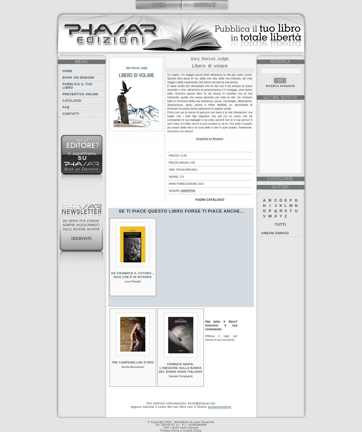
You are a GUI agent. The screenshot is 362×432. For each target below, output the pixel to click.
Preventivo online (81, 94)
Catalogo (72, 101)
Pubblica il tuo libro (78, 85)
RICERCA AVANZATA (280, 86)
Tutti (280, 224)
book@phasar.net (201, 403)
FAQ (66, 107)
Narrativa (188, 190)
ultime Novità (280, 97)
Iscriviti (81, 238)
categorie (280, 179)
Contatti (71, 114)
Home (68, 71)
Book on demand (79, 77)
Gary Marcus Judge (210, 58)
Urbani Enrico (275, 233)
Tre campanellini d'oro (133, 362)
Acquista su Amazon (209, 138)
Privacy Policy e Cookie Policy (181, 430)
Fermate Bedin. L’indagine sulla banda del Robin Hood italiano (181, 368)
